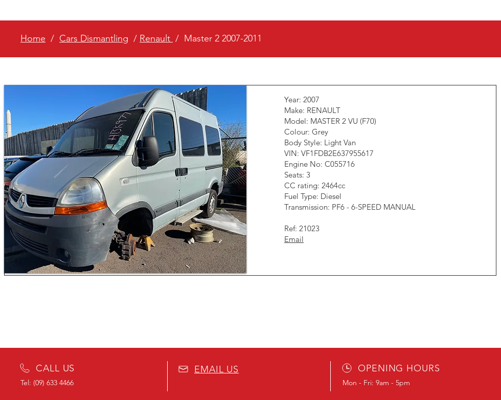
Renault (156, 38)
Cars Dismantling (93, 38)
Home (32, 38)
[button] (125, 179)
